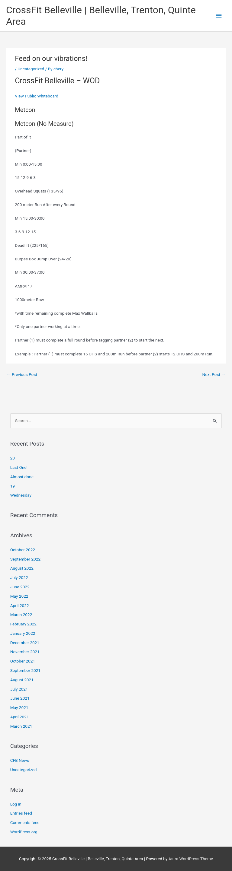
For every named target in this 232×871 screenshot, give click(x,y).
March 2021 (21, 726)
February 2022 (23, 623)
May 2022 (19, 596)
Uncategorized (31, 68)
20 (12, 458)
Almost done (22, 476)
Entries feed (21, 813)
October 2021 (22, 661)
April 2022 (19, 605)
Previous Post (22, 374)
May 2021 (19, 707)
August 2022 (22, 568)
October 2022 (22, 549)
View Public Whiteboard (36, 96)
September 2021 (25, 670)
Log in (15, 804)
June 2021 (20, 698)
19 (12, 486)
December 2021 (24, 642)
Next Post (213, 374)
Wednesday (20, 495)
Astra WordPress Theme (191, 858)
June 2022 (20, 586)
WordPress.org (23, 831)
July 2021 (19, 689)
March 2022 (21, 614)
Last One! (18, 467)
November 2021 (25, 651)
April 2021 (19, 716)
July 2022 (19, 577)
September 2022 (25, 559)
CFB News (19, 760)
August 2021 (22, 679)
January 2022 (22, 633)
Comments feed (25, 822)
